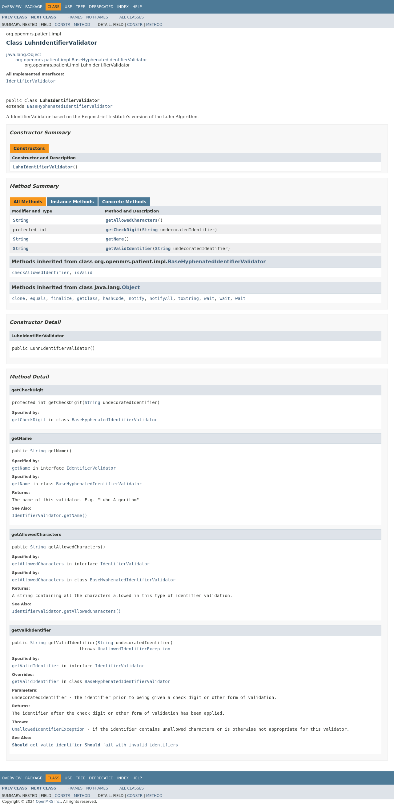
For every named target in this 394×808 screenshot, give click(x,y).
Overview (12, 7)
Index (123, 7)
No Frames (97, 17)
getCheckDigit (123, 229)
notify (136, 298)
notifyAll (161, 298)
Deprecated (101, 7)
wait (209, 298)
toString (188, 298)
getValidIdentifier (129, 248)
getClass (87, 298)
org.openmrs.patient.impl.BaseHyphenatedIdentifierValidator (81, 59)
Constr (62, 24)
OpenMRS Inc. (48, 801)
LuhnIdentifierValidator (43, 166)
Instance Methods (72, 201)
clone (18, 298)
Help (137, 7)
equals (38, 298)
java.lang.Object (23, 54)
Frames (75, 17)
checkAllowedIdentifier (40, 272)
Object (131, 287)
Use (68, 7)
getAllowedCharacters (132, 220)
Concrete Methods (124, 201)
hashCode (113, 298)
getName (115, 238)
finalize (61, 298)
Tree (80, 7)
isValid (83, 272)
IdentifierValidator (30, 81)
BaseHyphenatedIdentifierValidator (69, 106)
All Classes (131, 17)
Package (33, 7)
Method (82, 24)
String (21, 220)
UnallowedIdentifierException (134, 648)
